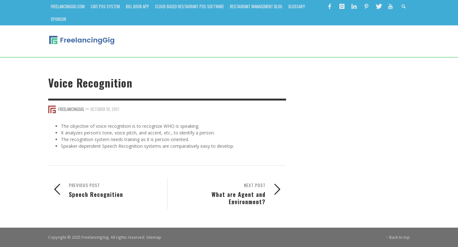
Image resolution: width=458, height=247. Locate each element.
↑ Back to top (398, 237)
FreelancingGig (71, 109)
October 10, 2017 (104, 109)
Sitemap (153, 237)
